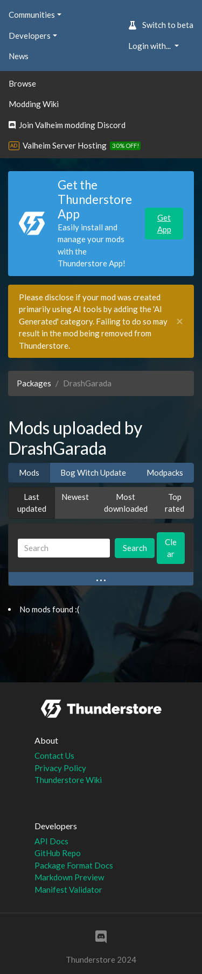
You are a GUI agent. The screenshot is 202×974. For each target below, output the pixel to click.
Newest (75, 497)
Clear (171, 548)
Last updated (31, 503)
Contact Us (54, 755)
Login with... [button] (150, 46)
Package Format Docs (73, 865)
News (19, 56)
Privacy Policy (60, 768)
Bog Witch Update (93, 472)
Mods (29, 472)
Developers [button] (30, 35)
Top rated (174, 503)
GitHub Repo (57, 853)
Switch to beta (160, 25)
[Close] (179, 321)
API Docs (51, 841)
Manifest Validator (68, 889)
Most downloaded (126, 503)
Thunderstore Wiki (68, 780)
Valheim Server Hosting (65, 145)
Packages (34, 383)
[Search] (63, 548)
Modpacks (165, 472)
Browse (22, 83)
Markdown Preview (69, 877)
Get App (164, 224)
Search (135, 548)
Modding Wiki (34, 104)
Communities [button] (32, 14)
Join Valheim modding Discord (67, 125)
